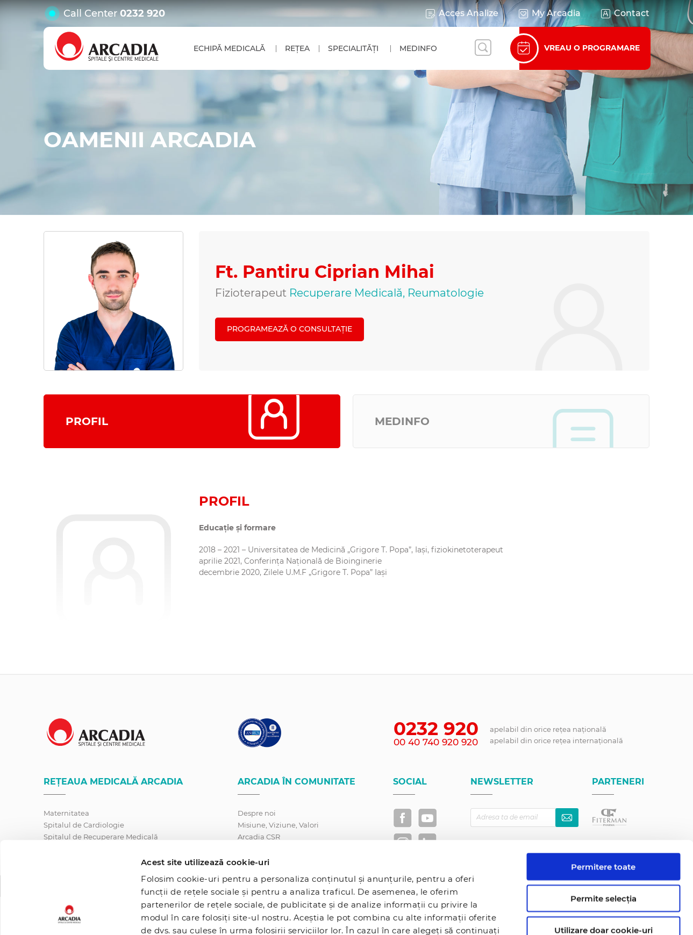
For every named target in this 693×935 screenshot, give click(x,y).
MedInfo (418, 48)
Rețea (297, 48)
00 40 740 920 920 (436, 742)
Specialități (353, 48)
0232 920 (142, 13)
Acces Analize (461, 13)
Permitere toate (603, 780)
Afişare (555, 914)
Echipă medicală (229, 48)
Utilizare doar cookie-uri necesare (603, 848)
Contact (624, 13)
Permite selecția (603, 812)
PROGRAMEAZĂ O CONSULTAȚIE (289, 329)
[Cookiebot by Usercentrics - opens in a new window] (70, 914)
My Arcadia (549, 13)
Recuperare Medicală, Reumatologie (386, 292)
